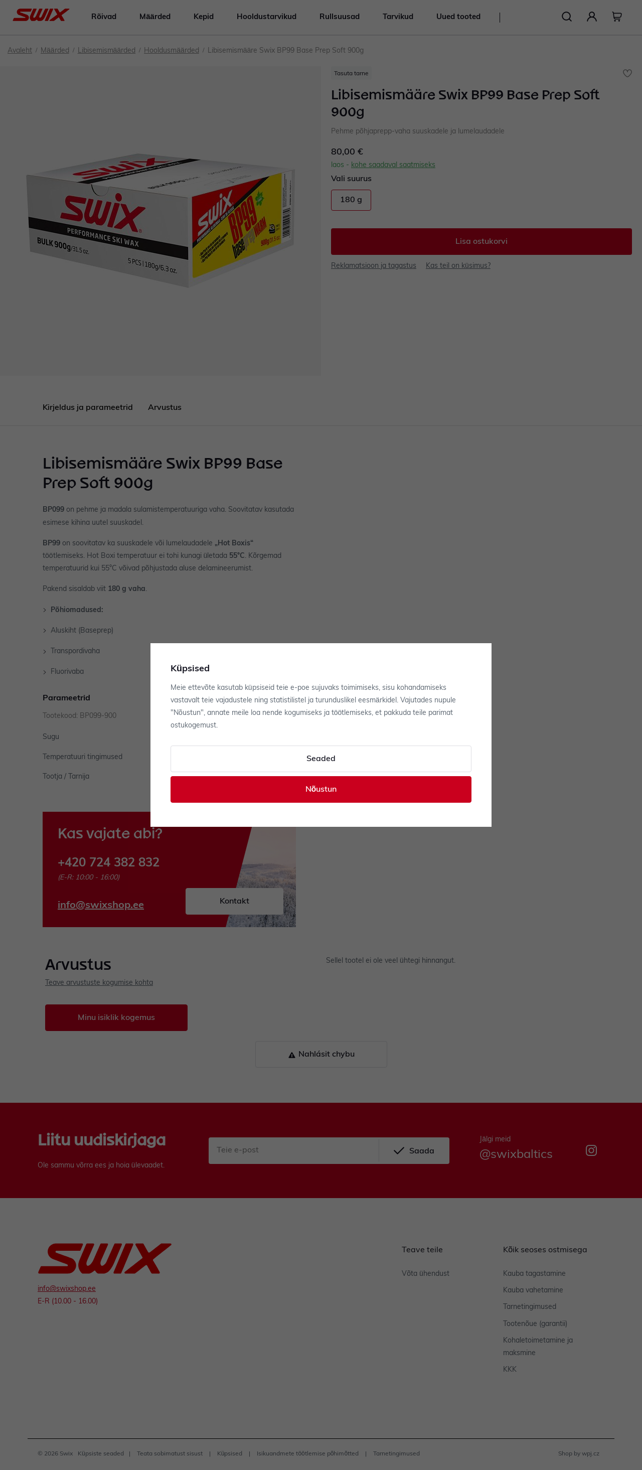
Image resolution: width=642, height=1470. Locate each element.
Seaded (321, 759)
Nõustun (321, 790)
